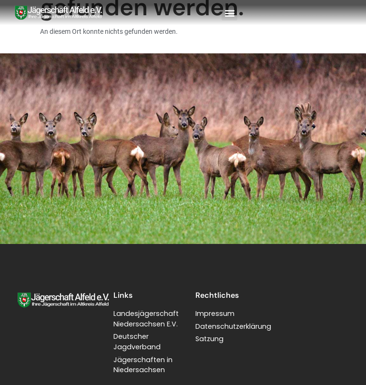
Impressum (214, 313)
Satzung (209, 339)
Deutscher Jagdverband (137, 342)
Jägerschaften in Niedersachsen (143, 365)
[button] (229, 12)
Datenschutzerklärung (233, 326)
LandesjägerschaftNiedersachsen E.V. (146, 319)
